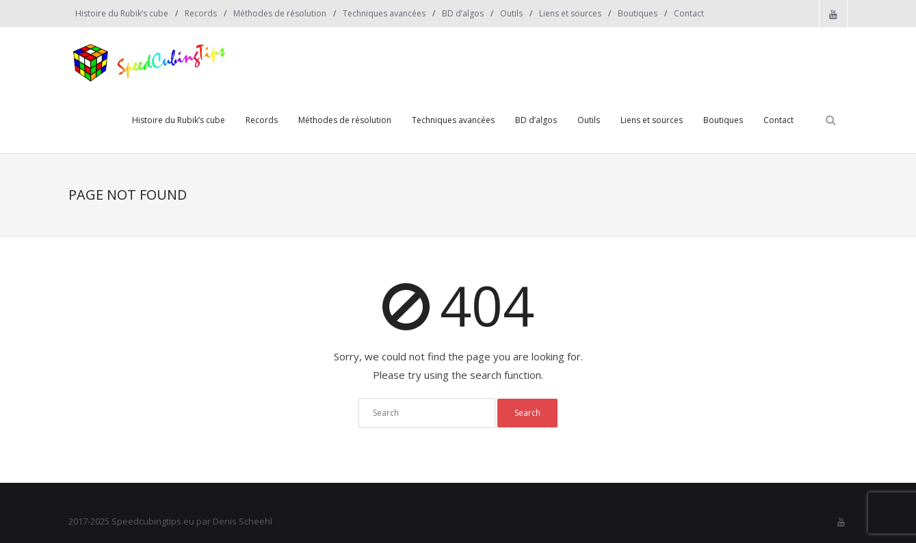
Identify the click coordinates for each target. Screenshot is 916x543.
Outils (511, 13)
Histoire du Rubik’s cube (121, 13)
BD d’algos (463, 13)
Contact (689, 13)
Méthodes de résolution (279, 13)
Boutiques (637, 13)
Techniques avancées (384, 13)
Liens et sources (570, 13)
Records (201, 13)
